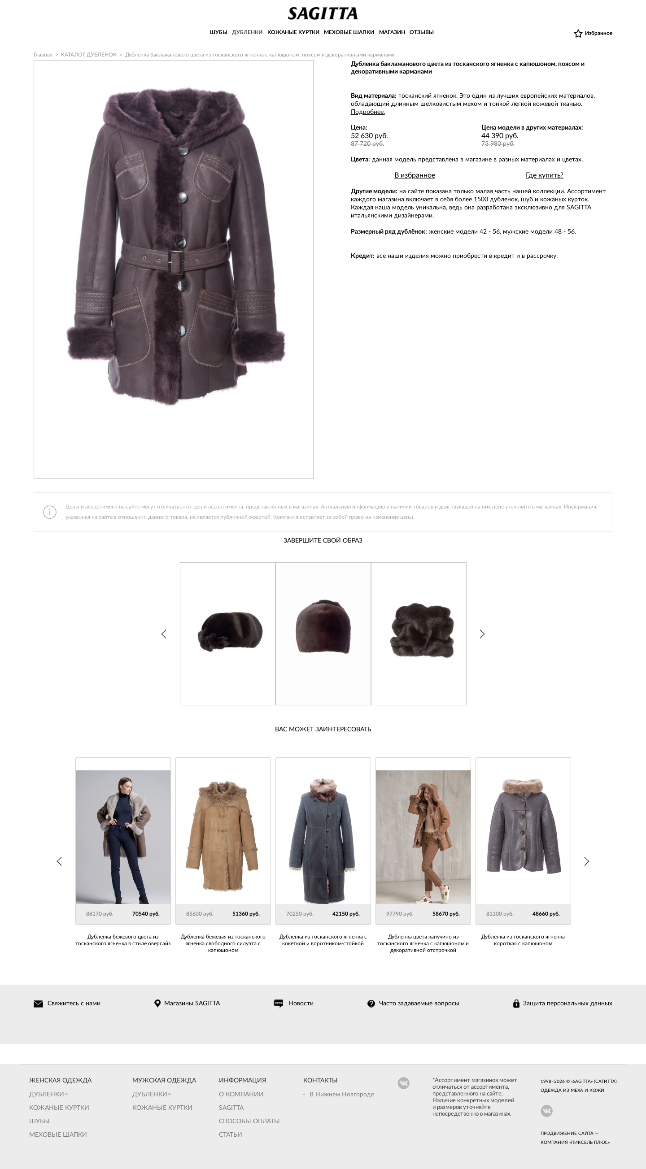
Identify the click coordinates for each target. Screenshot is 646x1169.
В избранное (414, 175)
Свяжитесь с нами (74, 1003)
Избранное (598, 33)
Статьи (230, 1135)
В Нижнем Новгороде (342, 1094)
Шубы (39, 1121)
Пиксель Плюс (589, 1142)
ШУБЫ (218, 32)
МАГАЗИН (392, 32)
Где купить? (544, 175)
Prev (163, 634)
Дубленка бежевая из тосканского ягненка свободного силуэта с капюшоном (223, 943)
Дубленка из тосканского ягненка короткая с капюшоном (523, 940)
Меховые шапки (58, 1135)
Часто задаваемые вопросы (419, 1003)
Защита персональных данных (567, 1003)
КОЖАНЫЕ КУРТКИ (293, 32)
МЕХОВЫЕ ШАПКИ (349, 32)
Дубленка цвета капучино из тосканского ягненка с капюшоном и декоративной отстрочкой (423, 943)
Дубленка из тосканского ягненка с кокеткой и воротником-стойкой (323, 940)
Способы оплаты (249, 1121)
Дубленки (46, 1094)
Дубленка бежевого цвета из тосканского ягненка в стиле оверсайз (122, 940)
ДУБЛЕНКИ (247, 32)
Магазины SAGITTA (192, 1003)
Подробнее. (368, 112)
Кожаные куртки (59, 1108)
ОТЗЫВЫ (422, 32)
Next (483, 634)
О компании (241, 1094)
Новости (301, 1003)
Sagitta (231, 1108)
